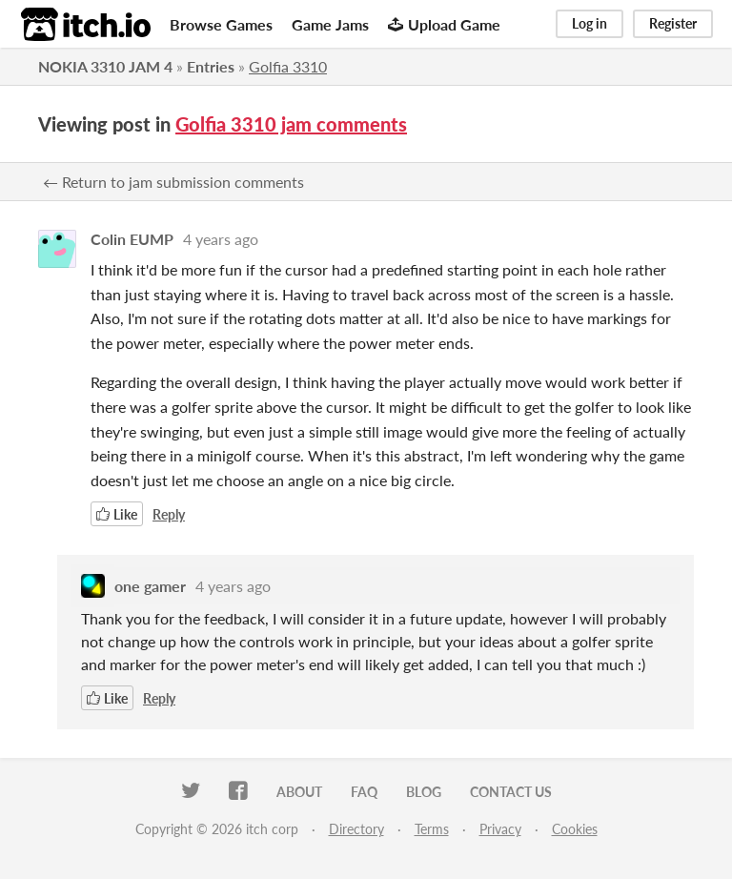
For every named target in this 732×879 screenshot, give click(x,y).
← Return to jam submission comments (173, 182)
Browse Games (221, 24)
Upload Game (444, 24)
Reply (168, 514)
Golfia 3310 (288, 66)
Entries (210, 66)
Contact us (511, 792)
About (299, 792)
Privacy (500, 829)
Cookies (575, 829)
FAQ (364, 792)
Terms (432, 829)
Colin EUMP (132, 239)
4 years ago (220, 239)
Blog (423, 792)
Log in (589, 23)
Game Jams (330, 24)
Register (673, 23)
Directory (356, 829)
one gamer (150, 586)
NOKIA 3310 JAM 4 (105, 66)
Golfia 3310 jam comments (291, 123)
